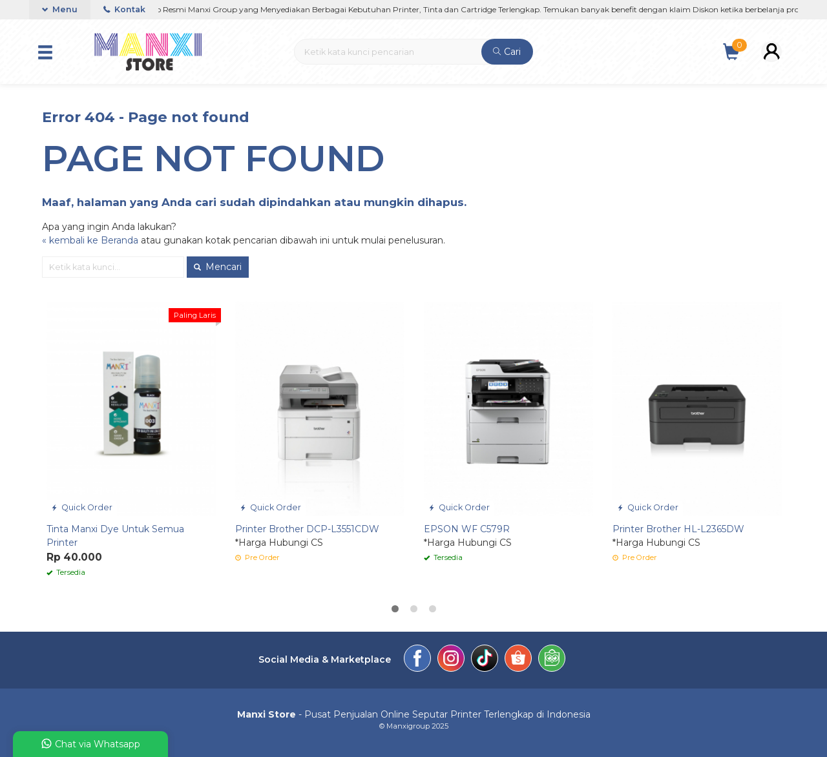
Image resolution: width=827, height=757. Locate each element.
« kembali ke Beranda (90, 240)
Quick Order (81, 507)
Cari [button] (507, 51)
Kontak (124, 9)
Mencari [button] (218, 267)
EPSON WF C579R (467, 529)
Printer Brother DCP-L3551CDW (307, 529)
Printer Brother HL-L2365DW (678, 529)
